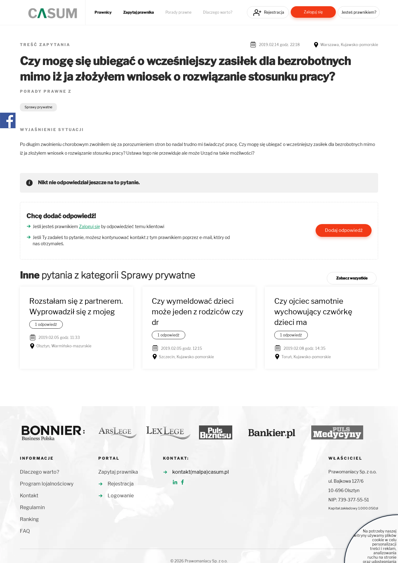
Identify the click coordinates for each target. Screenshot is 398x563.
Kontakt (29, 496)
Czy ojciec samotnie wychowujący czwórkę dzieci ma (313, 312)
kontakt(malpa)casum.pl (200, 472)
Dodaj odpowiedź (344, 230)
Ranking (29, 519)
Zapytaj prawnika (138, 12)
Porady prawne (178, 12)
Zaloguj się (313, 12)
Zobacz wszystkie (352, 278)
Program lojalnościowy (46, 484)
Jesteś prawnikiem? (358, 12)
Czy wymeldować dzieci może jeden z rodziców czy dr (197, 312)
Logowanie (121, 496)
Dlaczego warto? (217, 12)
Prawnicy (103, 12)
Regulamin (32, 507)
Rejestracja (274, 12)
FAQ (25, 531)
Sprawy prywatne (38, 107)
